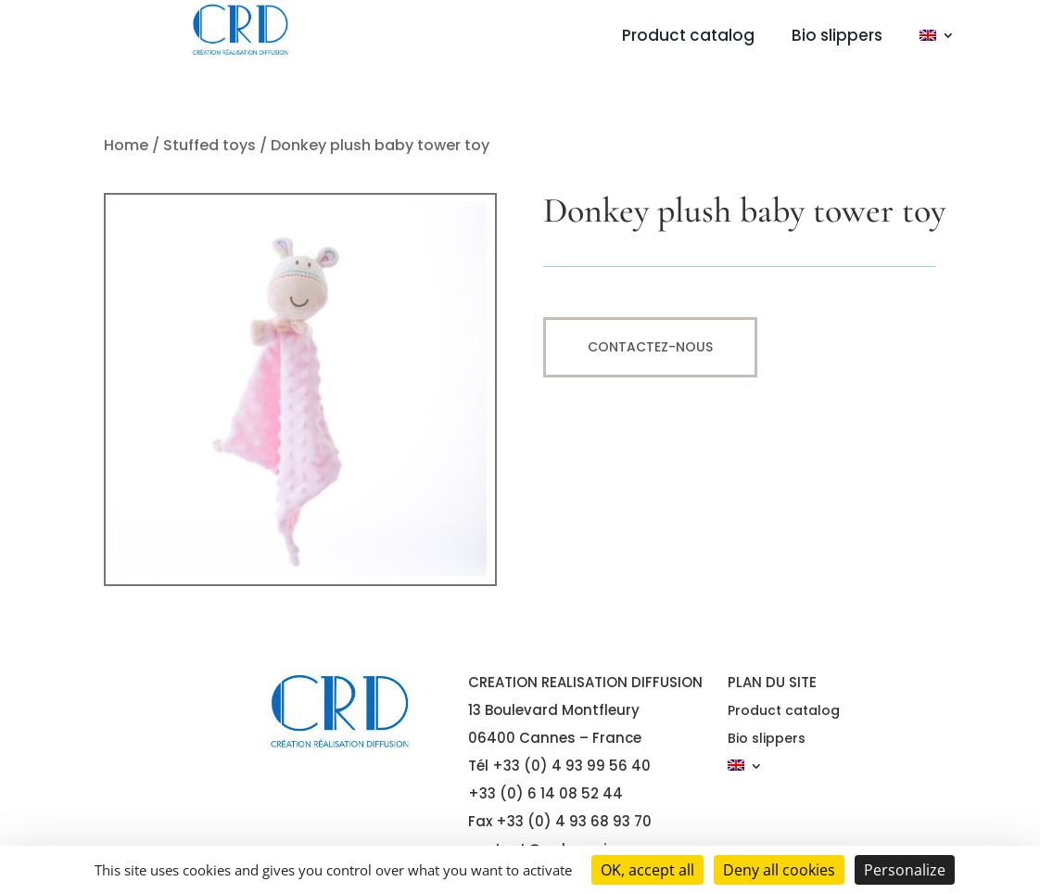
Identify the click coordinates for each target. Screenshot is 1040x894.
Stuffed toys (209, 145)
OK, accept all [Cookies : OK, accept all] (647, 870)
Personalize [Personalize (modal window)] (904, 870)
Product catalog (688, 37)
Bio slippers (837, 37)
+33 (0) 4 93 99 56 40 (571, 765)
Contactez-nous (650, 347)
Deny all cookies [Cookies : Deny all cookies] (779, 870)
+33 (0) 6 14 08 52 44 (545, 793)
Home (126, 145)
